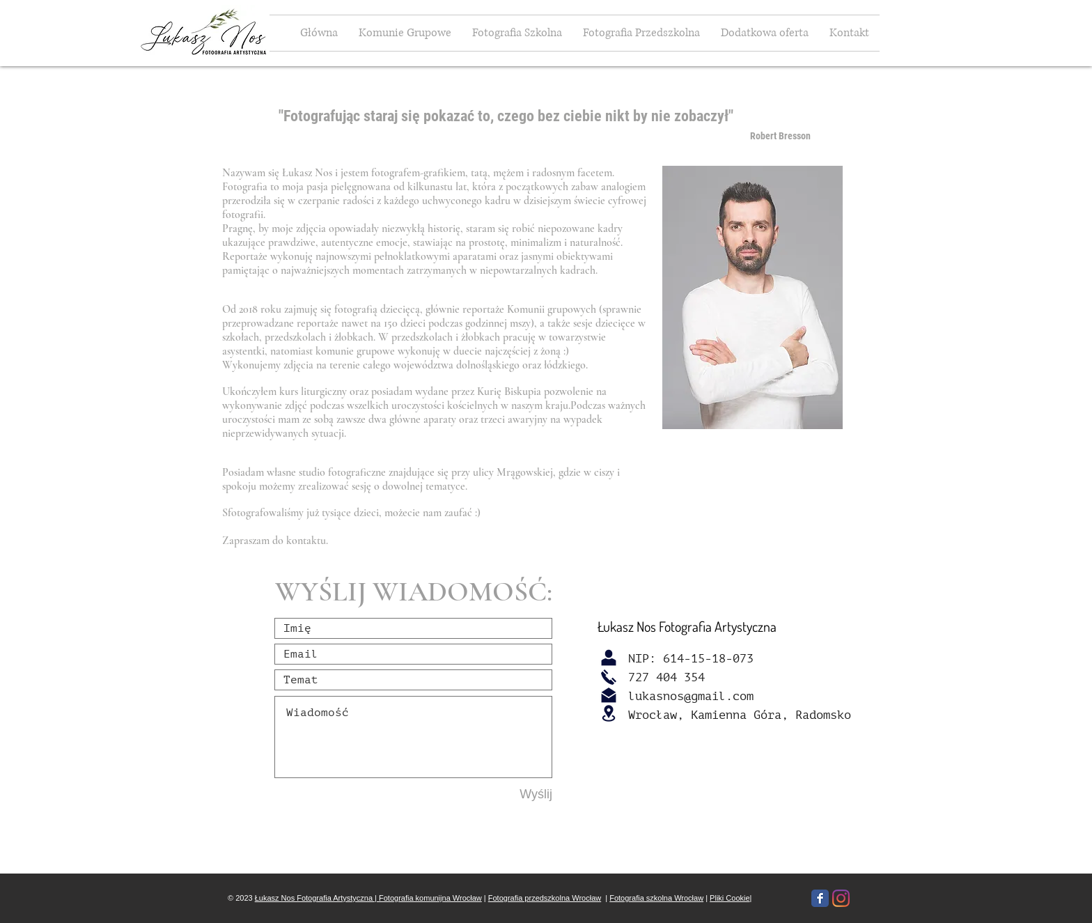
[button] (764, 33)
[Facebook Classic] (820, 898)
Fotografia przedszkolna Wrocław (544, 898)
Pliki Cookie (729, 898)
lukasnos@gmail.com (691, 696)
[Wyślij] (502, 794)
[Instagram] (841, 898)
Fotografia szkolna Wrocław (656, 898)
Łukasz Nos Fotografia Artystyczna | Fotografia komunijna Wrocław (368, 898)
